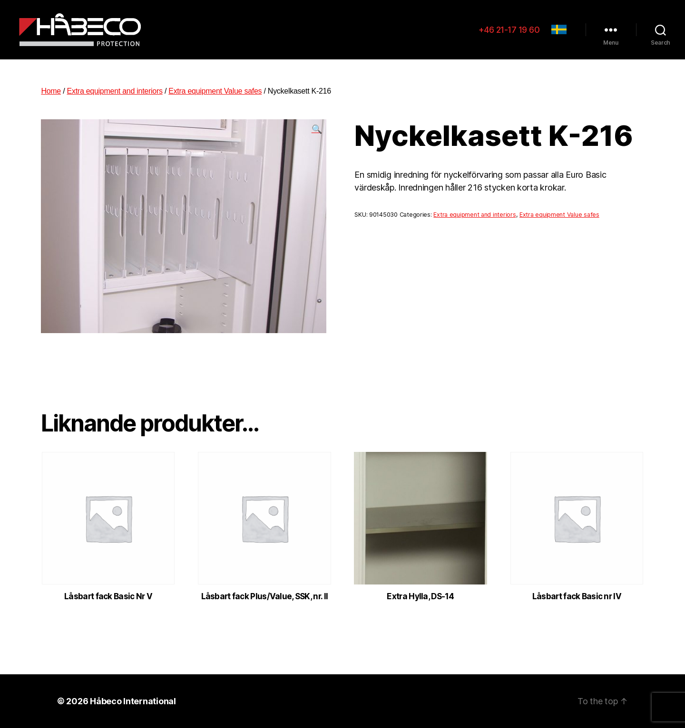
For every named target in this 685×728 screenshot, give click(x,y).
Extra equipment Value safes (215, 91)
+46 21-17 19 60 (509, 30)
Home (51, 91)
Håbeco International (133, 701)
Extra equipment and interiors (115, 91)
